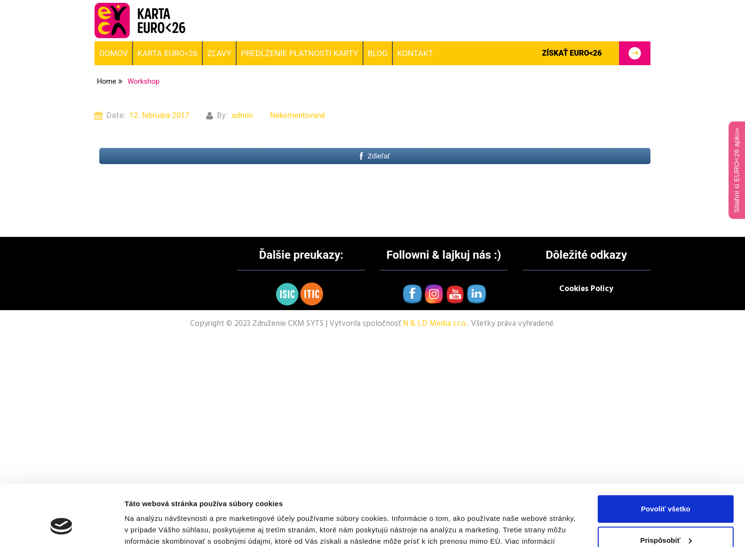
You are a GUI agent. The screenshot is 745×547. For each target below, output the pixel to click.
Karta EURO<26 (167, 53)
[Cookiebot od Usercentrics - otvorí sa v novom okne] (61, 528)
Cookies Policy (586, 289)
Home (106, 81)
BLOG (378, 53)
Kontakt (415, 53)
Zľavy (219, 53)
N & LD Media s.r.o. (435, 323)
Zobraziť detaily (151, 528)
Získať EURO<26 (596, 53)
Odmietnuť (665, 521)
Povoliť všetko (665, 458)
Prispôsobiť (666, 489)
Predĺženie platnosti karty (299, 53)
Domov (113, 53)
